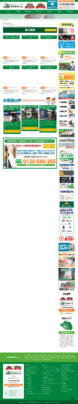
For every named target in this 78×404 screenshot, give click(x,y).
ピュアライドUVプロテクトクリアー (51, 383)
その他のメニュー (66, 391)
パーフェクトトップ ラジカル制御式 (51, 369)
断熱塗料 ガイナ (47, 373)
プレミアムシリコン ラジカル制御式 (51, 371)
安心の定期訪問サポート (67, 369)
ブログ (63, 381)
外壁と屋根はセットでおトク (33, 393)
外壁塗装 (29, 377)
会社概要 (59, 12)
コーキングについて (46, 391)
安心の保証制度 (65, 367)
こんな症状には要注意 (31, 367)
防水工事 (29, 381)
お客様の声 (64, 377)
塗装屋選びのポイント (31, 371)
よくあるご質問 (65, 379)
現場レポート (65, 375)
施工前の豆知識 (45, 393)
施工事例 (49, 12)
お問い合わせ (70, 12)
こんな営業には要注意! (67, 389)
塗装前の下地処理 (46, 389)
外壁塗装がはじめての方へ (32, 369)
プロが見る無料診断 (30, 373)
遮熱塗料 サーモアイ (48, 381)
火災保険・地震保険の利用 (68, 371)
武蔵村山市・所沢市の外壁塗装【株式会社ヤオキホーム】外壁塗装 (34, 402)
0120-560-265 (67, 307)
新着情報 (65, 385)
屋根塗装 (29, 379)
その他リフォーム (31, 387)
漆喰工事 (29, 383)
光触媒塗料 (45, 377)
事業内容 (18, 12)
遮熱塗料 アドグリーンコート (50, 367)
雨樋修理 (29, 385)
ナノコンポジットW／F (48, 375)
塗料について (45, 364)
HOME (8, 12)
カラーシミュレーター (47, 385)
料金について (39, 12)
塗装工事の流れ (29, 12)
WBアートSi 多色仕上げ (48, 379)
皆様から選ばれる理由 (67, 364)
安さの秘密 (29, 391)
